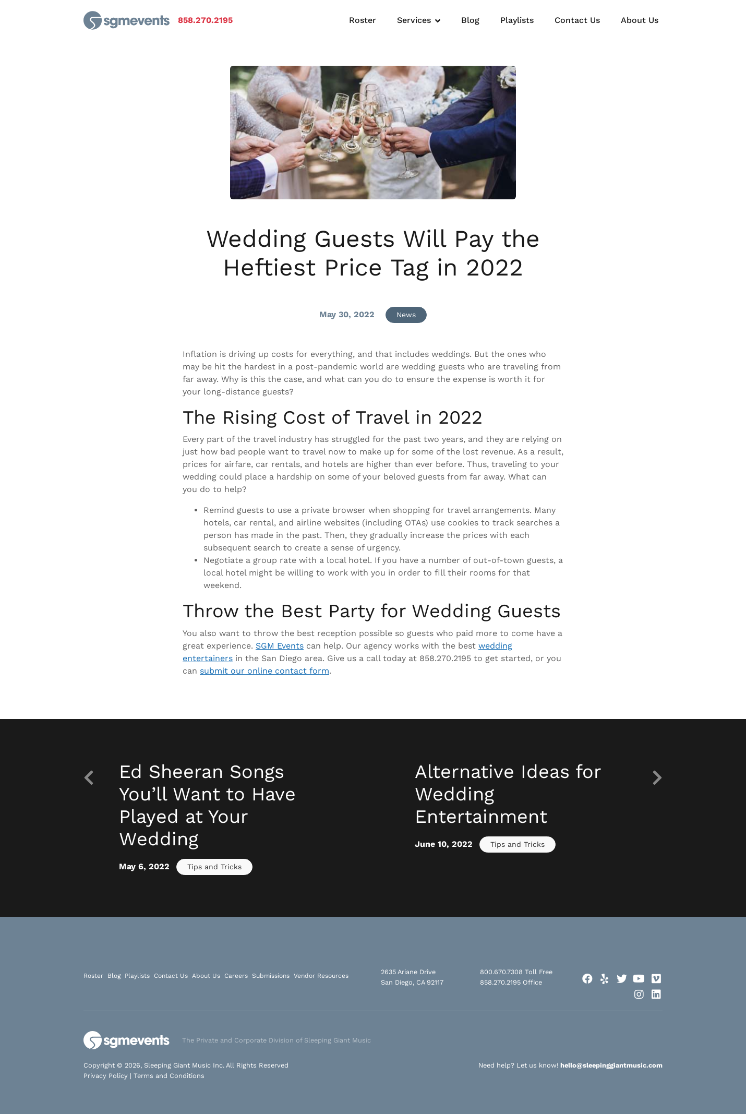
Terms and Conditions (169, 1076)
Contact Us (577, 20)
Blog (470, 20)
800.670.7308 (501, 972)
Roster (362, 20)
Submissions (271, 975)
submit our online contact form (264, 671)
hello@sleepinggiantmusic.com (611, 1065)
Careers (236, 975)
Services (414, 20)
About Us (639, 20)
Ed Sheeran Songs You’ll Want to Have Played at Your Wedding (207, 806)
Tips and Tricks (214, 867)
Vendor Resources (321, 975)
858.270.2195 (205, 20)
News (406, 314)
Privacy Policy (105, 1076)
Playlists (517, 20)
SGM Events (280, 646)
